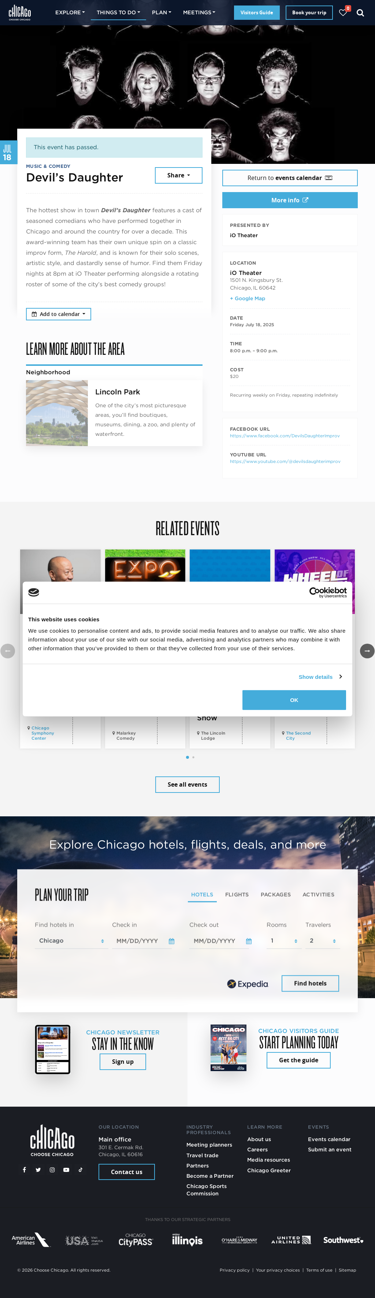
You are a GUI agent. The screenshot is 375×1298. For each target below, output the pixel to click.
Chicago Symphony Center (42, 733)
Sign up (123, 1062)
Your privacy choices (278, 1270)
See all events (187, 784)
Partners (197, 1165)
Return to (290, 178)
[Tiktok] (80, 1169)
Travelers (318, 924)
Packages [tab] (276, 894)
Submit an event (330, 1149)
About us (259, 1139)
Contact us (126, 1172)
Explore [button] (68, 12)
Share (176, 175)
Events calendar (329, 1139)
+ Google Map (247, 298)
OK (294, 700)
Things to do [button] (116, 12)
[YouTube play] (66, 1169)
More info (289, 200)
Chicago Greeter (269, 1170)
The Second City (298, 736)
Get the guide (298, 1060)
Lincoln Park (117, 391)
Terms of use (319, 1270)
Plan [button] (159, 12)
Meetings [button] (197, 12)
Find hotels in (54, 924)
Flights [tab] (237, 894)
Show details (316, 676)
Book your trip (309, 12)
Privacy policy (235, 1270)
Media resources (268, 1160)
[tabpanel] (187, 957)
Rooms (277, 924)
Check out (204, 924)
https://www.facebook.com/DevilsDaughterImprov (285, 435)
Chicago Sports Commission (206, 1189)
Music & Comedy (48, 166)
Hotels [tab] (202, 894)
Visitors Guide (257, 12)
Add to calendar (56, 313)
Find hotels (310, 983)
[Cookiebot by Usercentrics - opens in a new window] (315, 592)
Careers (257, 1149)
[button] (187, 757)
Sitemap (347, 1270)
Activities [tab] (318, 894)
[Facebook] (24, 1169)
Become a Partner (210, 1176)
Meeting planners (209, 1144)
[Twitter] (38, 1169)
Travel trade (202, 1155)
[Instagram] (52, 1169)
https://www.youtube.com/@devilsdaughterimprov (285, 461)
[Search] (360, 12)
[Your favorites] (343, 12)
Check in (124, 924)
